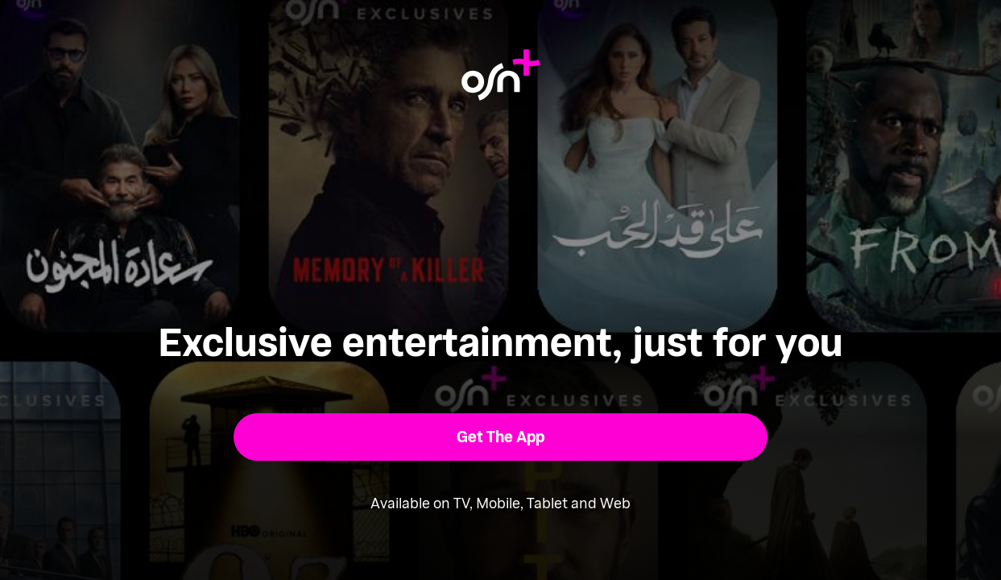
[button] (500, 437)
